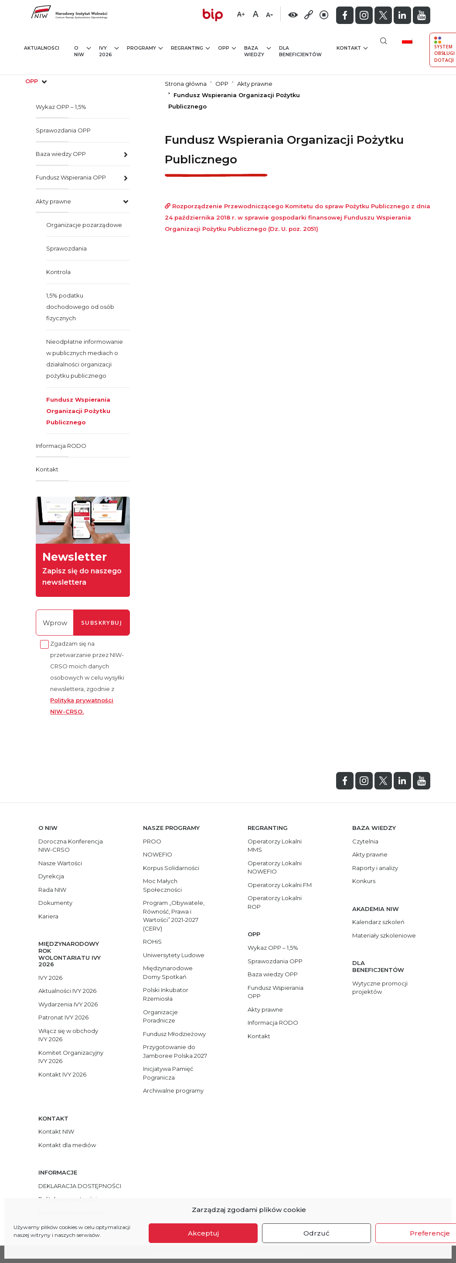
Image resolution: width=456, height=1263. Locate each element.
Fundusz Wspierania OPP (71, 177)
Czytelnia (365, 841)
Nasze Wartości (60, 863)
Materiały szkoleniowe (384, 935)
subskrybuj (101, 622)
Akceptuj (203, 1233)
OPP (227, 48)
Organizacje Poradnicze (160, 1016)
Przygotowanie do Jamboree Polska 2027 (175, 1051)
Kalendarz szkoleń (378, 921)
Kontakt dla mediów (67, 1144)
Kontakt (352, 48)
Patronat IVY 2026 (63, 1017)
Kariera (48, 916)
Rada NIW (52, 889)
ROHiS (152, 941)
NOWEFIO (157, 854)
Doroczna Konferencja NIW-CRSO (70, 845)
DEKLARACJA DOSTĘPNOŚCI (79, 1185)
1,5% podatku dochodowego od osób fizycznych (80, 307)
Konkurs (363, 880)
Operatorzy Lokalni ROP (275, 902)
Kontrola (58, 271)
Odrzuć (316, 1233)
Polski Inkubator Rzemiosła (165, 994)
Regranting (190, 48)
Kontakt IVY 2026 (62, 1074)
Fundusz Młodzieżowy (174, 1033)
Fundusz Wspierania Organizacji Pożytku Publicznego (78, 411)
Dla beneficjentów (300, 51)
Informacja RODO (61, 445)
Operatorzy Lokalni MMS (275, 845)
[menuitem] (410, 40)
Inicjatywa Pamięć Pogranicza (168, 1073)
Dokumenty (55, 902)
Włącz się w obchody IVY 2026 (68, 1035)
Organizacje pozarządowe (84, 224)
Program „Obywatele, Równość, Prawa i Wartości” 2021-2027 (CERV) (173, 915)
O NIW (82, 51)
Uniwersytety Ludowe (173, 954)
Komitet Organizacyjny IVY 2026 (70, 1057)
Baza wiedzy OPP (61, 153)
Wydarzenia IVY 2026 (68, 1004)
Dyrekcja (51, 876)
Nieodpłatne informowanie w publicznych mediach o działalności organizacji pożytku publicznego (84, 358)
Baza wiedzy (257, 51)
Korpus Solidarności (171, 867)
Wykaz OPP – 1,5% (61, 106)
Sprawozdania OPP (63, 130)
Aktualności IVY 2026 (67, 990)
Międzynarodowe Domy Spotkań (168, 972)
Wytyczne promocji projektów (380, 988)
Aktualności (41, 48)
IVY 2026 (109, 51)
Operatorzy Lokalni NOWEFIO (275, 867)
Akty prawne (53, 201)
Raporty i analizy (375, 867)
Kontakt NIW (56, 1131)
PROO (152, 841)
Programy (145, 48)
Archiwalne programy (173, 1090)
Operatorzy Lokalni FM (280, 884)
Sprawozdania (66, 248)
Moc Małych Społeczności (162, 885)
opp (36, 81)
